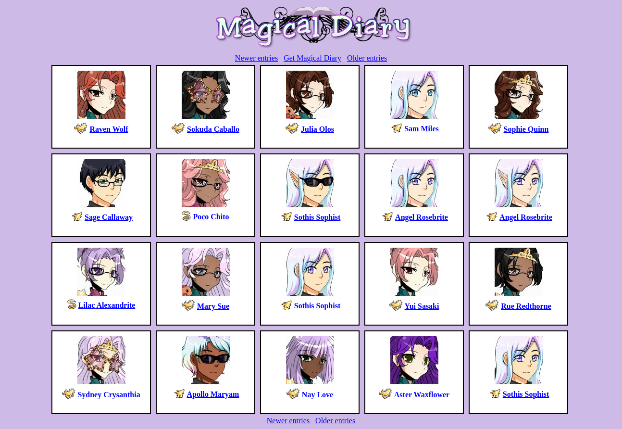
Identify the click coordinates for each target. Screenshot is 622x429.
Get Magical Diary (312, 58)
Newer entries (256, 58)
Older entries (367, 58)
